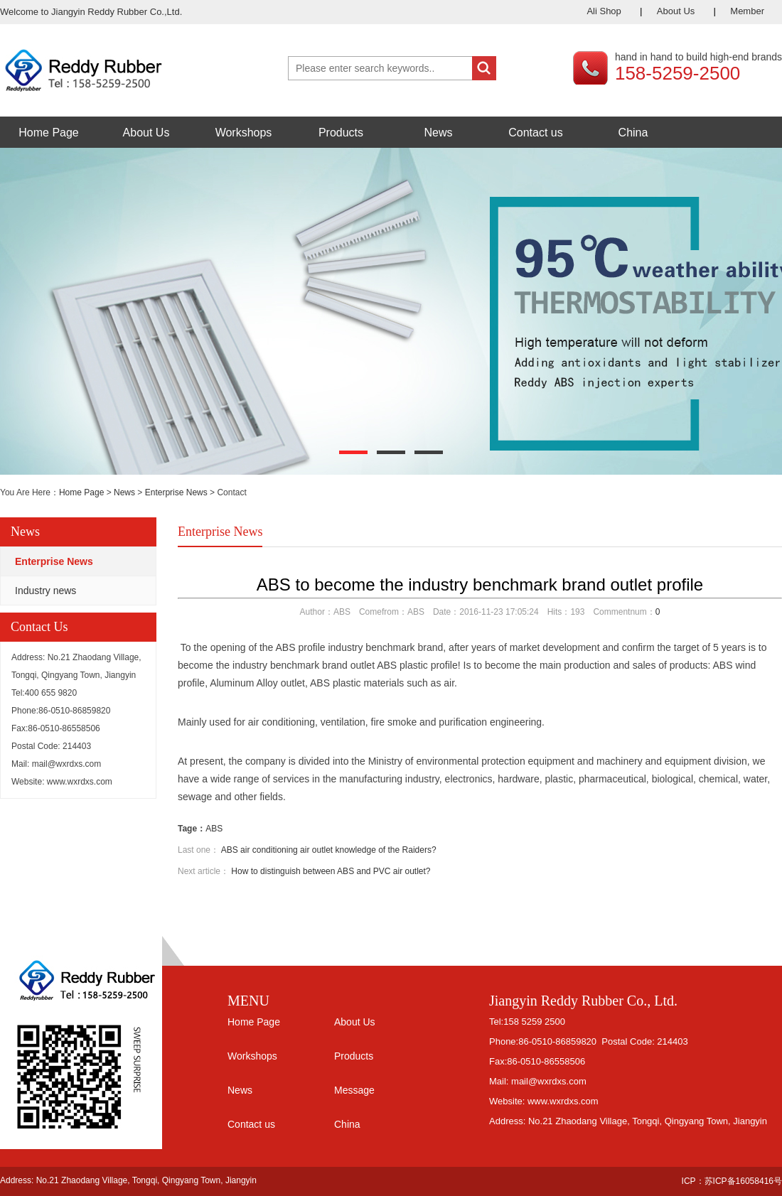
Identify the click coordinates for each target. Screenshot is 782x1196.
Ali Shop (603, 11)
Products (340, 132)
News (438, 132)
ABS (214, 829)
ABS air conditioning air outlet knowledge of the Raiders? (328, 850)
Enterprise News (176, 492)
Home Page (48, 132)
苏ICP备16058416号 (743, 1181)
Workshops (243, 132)
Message (354, 1090)
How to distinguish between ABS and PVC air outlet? (330, 871)
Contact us (535, 132)
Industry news (45, 590)
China (633, 132)
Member (747, 11)
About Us (676, 11)
